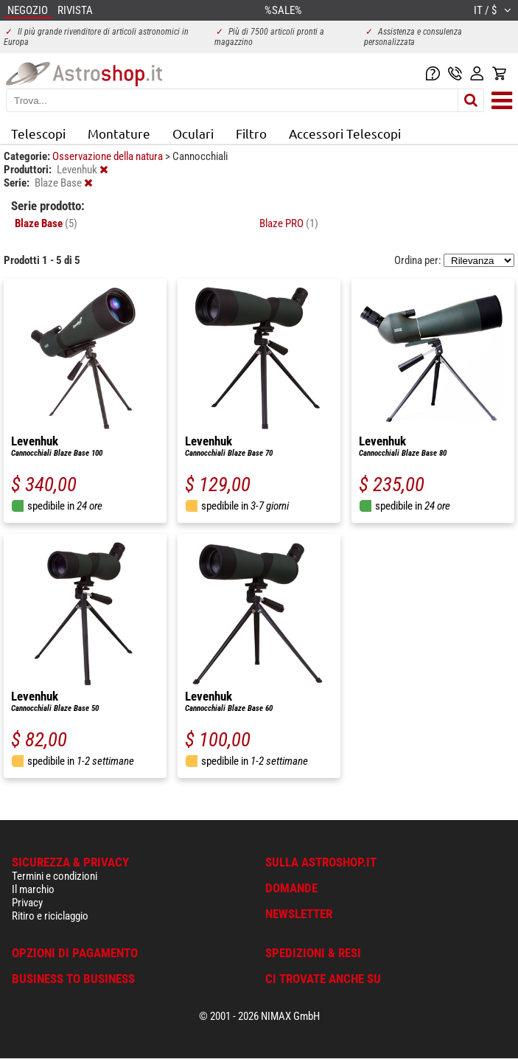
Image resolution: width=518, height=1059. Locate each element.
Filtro (251, 133)
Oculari (193, 133)
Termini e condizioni (54, 876)
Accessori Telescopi (345, 133)
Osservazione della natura (108, 156)
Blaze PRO (288, 223)
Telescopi (38, 133)
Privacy (27, 902)
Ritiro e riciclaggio (50, 916)
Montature (119, 133)
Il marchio (33, 889)
